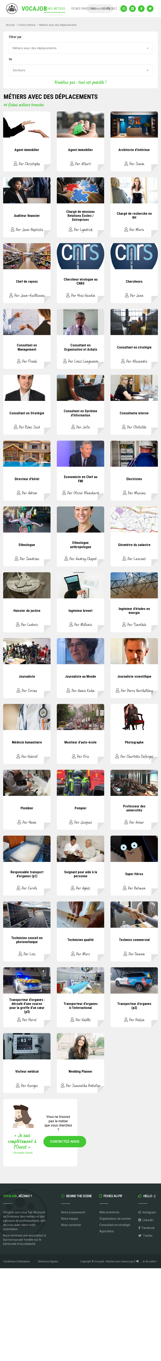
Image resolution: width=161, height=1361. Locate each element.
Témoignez (109, 8)
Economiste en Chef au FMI (80, 479)
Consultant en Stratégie (26, 413)
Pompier (81, 808)
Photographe (134, 742)
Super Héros (134, 874)
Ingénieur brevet (80, 611)
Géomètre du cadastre (134, 545)
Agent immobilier (26, 150)
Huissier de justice (26, 611)
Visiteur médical (27, 1071)
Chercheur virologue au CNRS (80, 281)
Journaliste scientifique (134, 677)
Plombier (27, 808)
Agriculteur (106, 1231)
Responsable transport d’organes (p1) (26, 874)
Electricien (134, 479)
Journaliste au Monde (80, 677)
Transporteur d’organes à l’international (81, 1006)
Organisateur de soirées (115, 1218)
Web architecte (109, 1212)
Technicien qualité (80, 940)
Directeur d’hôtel (27, 479)
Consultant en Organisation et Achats (80, 347)
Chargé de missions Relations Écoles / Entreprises (80, 216)
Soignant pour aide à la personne (80, 874)
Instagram (147, 1212)
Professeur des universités (134, 808)
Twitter (145, 1235)
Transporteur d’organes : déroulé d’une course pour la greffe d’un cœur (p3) (27, 1006)
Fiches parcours (83, 8)
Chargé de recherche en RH (134, 216)
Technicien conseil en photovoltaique (27, 940)
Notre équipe (69, 1218)
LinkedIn (145, 1220)
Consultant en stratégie (134, 347)
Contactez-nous (64, 1142)
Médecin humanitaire (27, 742)
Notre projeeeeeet (73, 1212)
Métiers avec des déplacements (58, 25)
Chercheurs (134, 282)
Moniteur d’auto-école (80, 742)
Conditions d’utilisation (16, 1261)
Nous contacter (71, 1225)
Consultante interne (134, 413)
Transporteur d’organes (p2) (134, 1006)
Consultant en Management (27, 347)
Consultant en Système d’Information (80, 413)
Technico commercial (134, 940)
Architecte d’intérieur (134, 150)
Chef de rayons (27, 282)
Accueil (10, 25)
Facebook (146, 1228)
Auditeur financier (27, 216)
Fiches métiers (54, 8)
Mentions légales (48, 1261)
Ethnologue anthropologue (80, 545)
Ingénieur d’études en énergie (134, 611)
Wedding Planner (80, 1071)
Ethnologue (27, 545)
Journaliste (27, 677)
